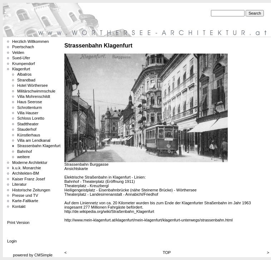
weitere (23, 157)
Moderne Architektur (29, 162)
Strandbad (26, 80)
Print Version (18, 222)
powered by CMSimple (33, 255)
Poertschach (23, 47)
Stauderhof (26, 129)
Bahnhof (24, 151)
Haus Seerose (29, 102)
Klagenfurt (21, 69)
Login (12, 241)
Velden (18, 52)
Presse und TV (25, 195)
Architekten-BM (25, 173)
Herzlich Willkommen (30, 41)
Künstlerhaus (28, 135)
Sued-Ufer (21, 58)
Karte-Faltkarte (25, 201)
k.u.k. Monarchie (26, 168)
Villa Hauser (27, 113)
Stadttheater (28, 124)
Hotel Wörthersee (32, 85)
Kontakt (18, 206)
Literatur (19, 184)
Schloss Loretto (30, 118)
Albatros (24, 74)
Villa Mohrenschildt (33, 96)
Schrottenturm (29, 107)
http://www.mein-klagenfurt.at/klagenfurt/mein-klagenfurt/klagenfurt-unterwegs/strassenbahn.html (148, 220)
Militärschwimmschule (36, 91)
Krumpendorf (23, 63)
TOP (167, 252)
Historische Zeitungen (31, 190)
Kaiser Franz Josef (28, 179)
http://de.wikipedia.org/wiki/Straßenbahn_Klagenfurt (109, 211)
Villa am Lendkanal (33, 140)
